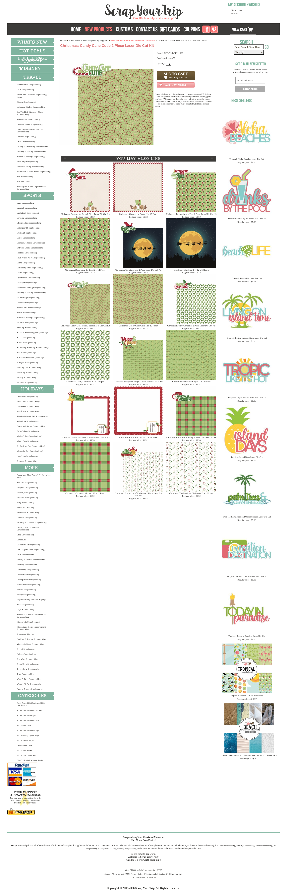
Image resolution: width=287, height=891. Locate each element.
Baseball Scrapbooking (27, 208)
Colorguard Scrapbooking (28, 228)
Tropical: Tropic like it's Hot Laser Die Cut (247, 397)
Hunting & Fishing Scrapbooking (31, 151)
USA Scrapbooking (25, 89)
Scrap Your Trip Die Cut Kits (29, 710)
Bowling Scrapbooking (27, 218)
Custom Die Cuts (24, 745)
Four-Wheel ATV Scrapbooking (31, 257)
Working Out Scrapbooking (29, 367)
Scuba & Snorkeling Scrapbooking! (32, 332)
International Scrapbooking (29, 84)
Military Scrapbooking (27, 482)
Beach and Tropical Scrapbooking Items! (31, 95)
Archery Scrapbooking (27, 382)
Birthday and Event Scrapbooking (31, 522)
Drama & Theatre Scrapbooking (31, 242)
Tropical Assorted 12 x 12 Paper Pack (246, 695)
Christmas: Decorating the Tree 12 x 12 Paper (85, 270)
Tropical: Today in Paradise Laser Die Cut (246, 636)
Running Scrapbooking (27, 327)
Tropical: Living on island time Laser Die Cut (247, 338)
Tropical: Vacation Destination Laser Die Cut (247, 576)
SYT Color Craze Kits (26, 755)
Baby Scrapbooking (25, 502)
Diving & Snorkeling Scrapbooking (32, 146)
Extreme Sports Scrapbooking (30, 247)
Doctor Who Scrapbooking (28, 544)
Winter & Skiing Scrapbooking (30, 166)
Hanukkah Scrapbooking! (28, 456)
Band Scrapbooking (25, 203)
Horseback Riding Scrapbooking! (31, 287)
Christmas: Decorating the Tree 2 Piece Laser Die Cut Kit (191, 214)
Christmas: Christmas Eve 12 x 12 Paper (191, 270)
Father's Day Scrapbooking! (29, 431)
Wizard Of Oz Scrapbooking (29, 684)
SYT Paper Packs (24, 750)
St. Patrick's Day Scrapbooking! (31, 446)
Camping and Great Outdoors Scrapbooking (30, 130)
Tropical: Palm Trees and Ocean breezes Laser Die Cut (247, 516)
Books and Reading (25, 507)
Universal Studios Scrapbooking (31, 107)
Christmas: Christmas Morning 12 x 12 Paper (85, 493)
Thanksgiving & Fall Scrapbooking (32, 416)
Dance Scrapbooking (26, 238)
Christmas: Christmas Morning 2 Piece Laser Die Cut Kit (191, 437)
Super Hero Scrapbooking (28, 664)
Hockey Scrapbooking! (27, 282)
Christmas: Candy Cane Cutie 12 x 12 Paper (138, 325)
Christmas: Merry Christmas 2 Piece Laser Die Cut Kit (191, 325)
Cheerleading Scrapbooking (29, 223)
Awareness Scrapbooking (28, 512)
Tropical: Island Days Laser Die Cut (246, 457)
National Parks (23, 181)
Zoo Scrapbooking (25, 176)
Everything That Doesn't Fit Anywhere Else (34, 476)
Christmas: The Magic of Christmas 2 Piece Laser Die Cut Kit (138, 494)
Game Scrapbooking (26, 262)
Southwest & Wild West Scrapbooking (33, 171)
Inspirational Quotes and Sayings (31, 599)
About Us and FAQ (120, 874)
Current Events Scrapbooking (30, 689)
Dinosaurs (21, 539)
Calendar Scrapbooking (27, 517)
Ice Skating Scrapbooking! (28, 297)
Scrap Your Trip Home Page (117, 11)
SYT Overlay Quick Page (28, 735)
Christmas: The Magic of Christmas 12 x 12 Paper (191, 493)
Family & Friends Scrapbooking (31, 559)
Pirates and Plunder (25, 634)
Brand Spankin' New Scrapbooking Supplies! (88, 40)
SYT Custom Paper (25, 740)
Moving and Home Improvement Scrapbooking (31, 187)
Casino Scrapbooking (26, 136)
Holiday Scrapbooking (107, 849)
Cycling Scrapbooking (26, 233)
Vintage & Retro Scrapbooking (30, 644)
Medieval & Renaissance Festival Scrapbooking (31, 615)
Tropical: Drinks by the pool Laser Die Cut (246, 218)
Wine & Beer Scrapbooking (29, 679)
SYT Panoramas (24, 725)
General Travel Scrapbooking (30, 124)
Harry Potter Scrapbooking (28, 584)
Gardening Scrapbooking (28, 569)
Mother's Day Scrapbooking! (29, 436)
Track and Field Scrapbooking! (30, 357)
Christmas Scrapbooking (27, 396)
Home (63, 40)
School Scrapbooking (26, 649)
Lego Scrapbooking (25, 609)
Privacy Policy (137, 874)
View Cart (151, 877)
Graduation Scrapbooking (28, 574)
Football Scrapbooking (27, 252)
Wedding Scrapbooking (126, 849)
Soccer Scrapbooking (26, 337)
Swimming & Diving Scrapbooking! (33, 347)
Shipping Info (176, 874)
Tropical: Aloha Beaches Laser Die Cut (247, 159)
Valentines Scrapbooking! (28, 421)
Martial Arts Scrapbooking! (29, 307)
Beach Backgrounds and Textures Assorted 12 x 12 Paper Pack (249, 755)
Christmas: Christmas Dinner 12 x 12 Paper (138, 437)
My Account (236, 10)
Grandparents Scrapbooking (29, 579)
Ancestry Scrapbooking (27, 492)
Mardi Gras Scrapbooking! (28, 441)
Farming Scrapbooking (27, 564)
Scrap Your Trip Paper (26, 715)
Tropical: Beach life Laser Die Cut (247, 278)
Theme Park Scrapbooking (28, 119)
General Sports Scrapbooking (30, 267)
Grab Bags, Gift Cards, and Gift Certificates (31, 704)
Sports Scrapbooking (264, 846)
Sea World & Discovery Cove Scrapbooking (30, 113)
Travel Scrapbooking (226, 846)
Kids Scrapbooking (25, 604)
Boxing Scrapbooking (26, 377)
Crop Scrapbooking (25, 534)
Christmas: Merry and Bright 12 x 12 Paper (191, 381)
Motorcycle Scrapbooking (28, 622)
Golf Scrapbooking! (25, 272)
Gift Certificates (138, 877)
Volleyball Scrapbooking (27, 362)
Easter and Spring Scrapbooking (31, 426)
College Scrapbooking (26, 654)
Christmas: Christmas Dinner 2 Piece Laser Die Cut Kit (85, 437)
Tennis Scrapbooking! (26, 352)
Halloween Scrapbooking (28, 406)
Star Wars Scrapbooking (27, 659)
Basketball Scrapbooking (28, 213)
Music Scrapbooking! (26, 312)
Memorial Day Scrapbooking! (30, 451)
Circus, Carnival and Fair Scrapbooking (28, 528)
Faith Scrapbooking (25, 554)
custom (210, 846)
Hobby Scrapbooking (26, 594)
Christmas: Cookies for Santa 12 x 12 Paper (138, 214)
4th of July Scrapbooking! (28, 411)
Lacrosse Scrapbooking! (27, 302)
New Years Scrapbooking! (28, 401)
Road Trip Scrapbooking (27, 161)
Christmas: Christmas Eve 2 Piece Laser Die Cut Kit (138, 270)
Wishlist (234, 13)
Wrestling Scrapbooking (27, 372)
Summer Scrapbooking (27, 461)
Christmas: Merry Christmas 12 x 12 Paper (85, 381)
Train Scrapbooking (25, 674)
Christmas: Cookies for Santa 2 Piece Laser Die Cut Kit (85, 214)
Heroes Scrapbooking (26, 589)
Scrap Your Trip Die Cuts (28, 720)
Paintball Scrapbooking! (27, 322)
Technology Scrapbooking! (28, 669)
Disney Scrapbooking (26, 102)
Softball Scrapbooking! (27, 342)
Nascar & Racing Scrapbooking (31, 156)
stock (201, 846)
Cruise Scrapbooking (26, 141)
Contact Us (163, 874)
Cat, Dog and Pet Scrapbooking (30, 549)
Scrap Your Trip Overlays (28, 730)
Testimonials (151, 874)
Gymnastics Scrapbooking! (28, 277)
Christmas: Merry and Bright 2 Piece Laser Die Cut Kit (138, 381)
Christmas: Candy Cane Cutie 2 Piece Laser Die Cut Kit (85, 325)
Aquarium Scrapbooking (27, 497)
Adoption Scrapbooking (27, 487)
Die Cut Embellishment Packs (30, 760)
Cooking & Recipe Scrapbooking (31, 639)
